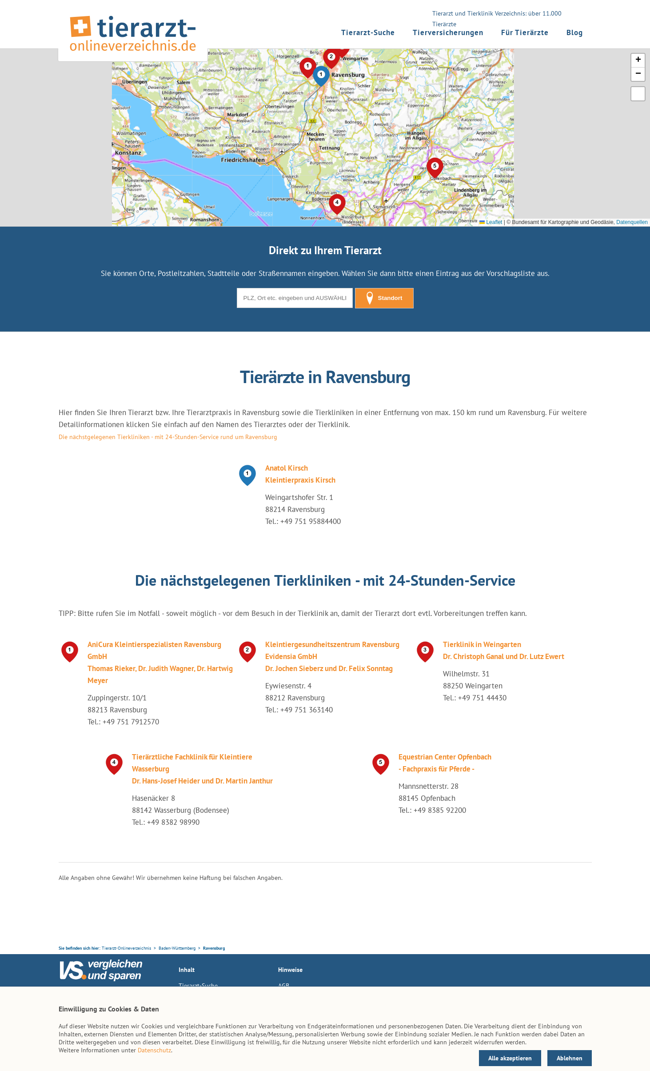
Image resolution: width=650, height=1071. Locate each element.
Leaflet (490, 222)
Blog (574, 32)
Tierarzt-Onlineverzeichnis (126, 948)
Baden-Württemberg (177, 948)
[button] (321, 76)
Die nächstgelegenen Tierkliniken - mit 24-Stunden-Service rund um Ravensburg (168, 437)
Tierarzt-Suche (368, 32)
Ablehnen (569, 1058)
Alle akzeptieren (510, 1058)
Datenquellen (632, 222)
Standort (384, 298)
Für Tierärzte (525, 32)
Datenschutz (154, 1050)
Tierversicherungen (448, 32)
